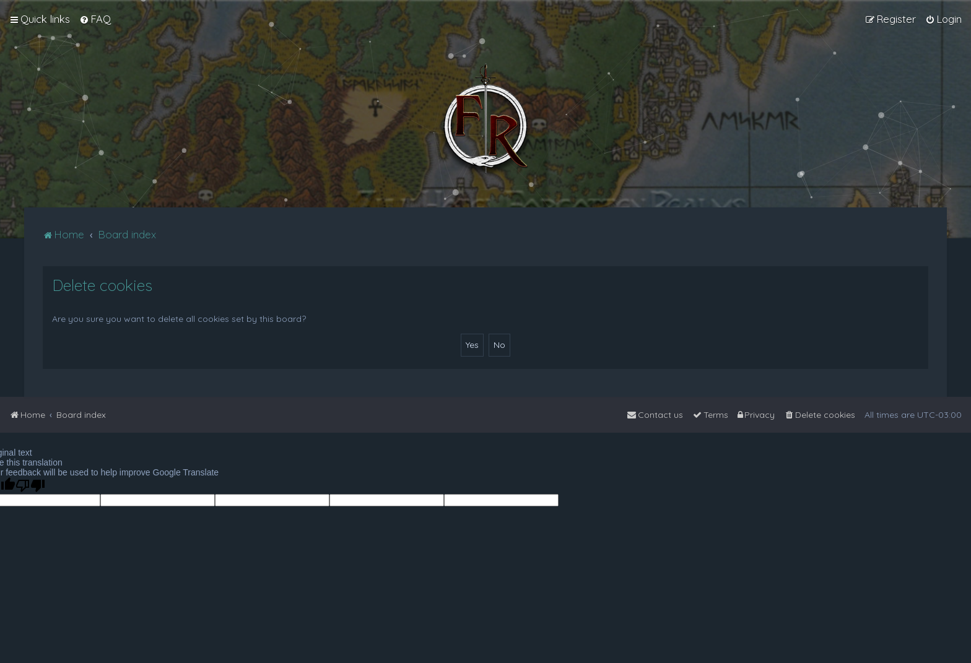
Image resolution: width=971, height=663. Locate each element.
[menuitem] (95, 19)
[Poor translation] (30, 485)
